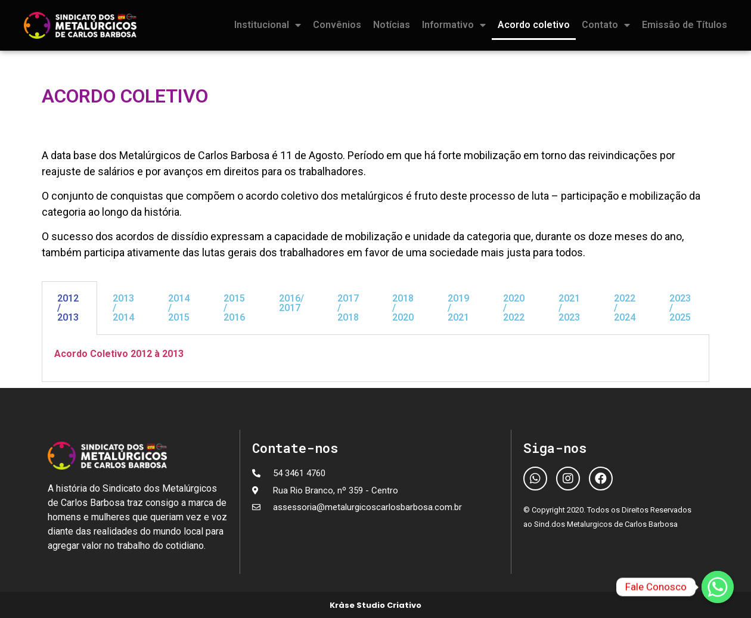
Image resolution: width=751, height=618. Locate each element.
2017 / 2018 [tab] (348, 308)
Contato (606, 25)
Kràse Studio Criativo (375, 605)
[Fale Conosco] (718, 587)
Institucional (267, 25)
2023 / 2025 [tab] (680, 308)
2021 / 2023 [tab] (569, 308)
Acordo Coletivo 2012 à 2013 (119, 353)
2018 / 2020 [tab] (403, 308)
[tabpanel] (375, 358)
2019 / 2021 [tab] (458, 308)
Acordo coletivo (534, 24)
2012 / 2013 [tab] (68, 308)
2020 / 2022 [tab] (514, 308)
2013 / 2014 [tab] (123, 308)
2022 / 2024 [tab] (624, 308)
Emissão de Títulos (684, 24)
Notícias (391, 24)
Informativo (454, 25)
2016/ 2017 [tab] (291, 303)
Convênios (337, 24)
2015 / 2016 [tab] (234, 308)
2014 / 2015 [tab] (179, 308)
